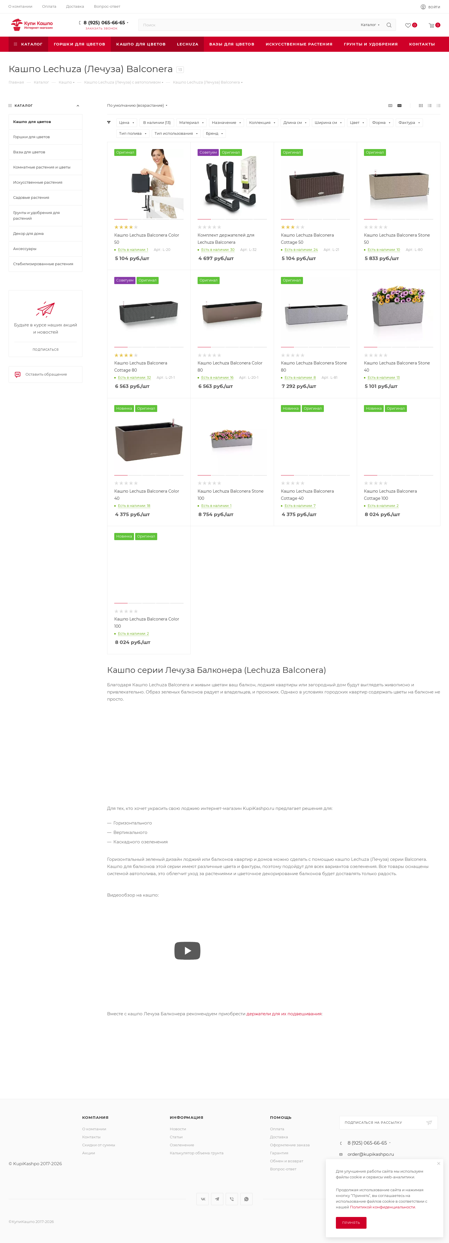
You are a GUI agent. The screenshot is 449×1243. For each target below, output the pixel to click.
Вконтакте (202, 1199)
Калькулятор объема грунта (197, 1153)
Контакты (91, 1137)
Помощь (281, 1117)
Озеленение (182, 1145)
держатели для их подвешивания (284, 1013)
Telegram (217, 1199)
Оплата (277, 1129)
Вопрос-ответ (283, 1169)
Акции (88, 1153)
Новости (178, 1129)
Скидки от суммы (98, 1145)
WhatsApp (246, 1199)
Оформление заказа (290, 1145)
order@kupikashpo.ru (371, 1154)
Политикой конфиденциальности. (383, 1207)
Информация (186, 1117)
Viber (232, 1199)
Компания (95, 1117)
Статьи (176, 1137)
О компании (94, 1129)
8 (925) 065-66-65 (104, 22)
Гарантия (279, 1153)
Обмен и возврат (286, 1161)
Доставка (279, 1137)
